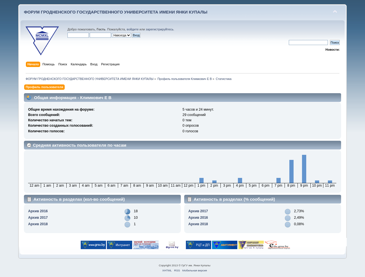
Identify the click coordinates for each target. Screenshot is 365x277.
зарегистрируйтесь (159, 29)
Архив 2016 (38, 211)
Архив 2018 (38, 224)
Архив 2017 (38, 218)
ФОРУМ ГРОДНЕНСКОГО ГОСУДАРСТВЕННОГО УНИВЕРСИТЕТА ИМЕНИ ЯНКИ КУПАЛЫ (116, 12)
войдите (133, 29)
